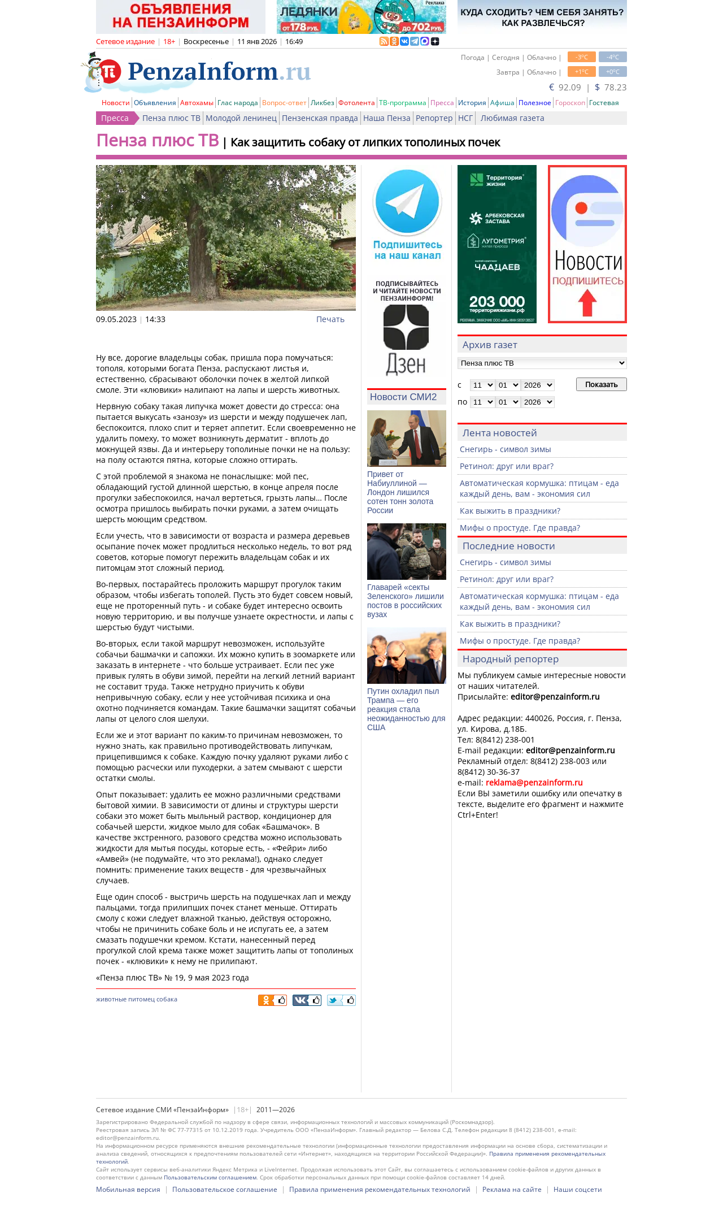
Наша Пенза (387, 117)
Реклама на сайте (512, 1189)
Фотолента (356, 102)
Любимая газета (513, 117)
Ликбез (322, 102)
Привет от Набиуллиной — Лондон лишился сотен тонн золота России (400, 492)
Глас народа (237, 102)
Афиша (502, 102)
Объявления (155, 102)
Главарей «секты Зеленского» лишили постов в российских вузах (405, 601)
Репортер (434, 117)
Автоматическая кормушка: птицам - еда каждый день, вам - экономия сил (539, 488)
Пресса (442, 102)
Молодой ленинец (241, 117)
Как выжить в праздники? (510, 510)
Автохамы (197, 102)
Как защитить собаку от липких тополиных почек (365, 142)
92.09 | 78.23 (588, 87)
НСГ (465, 117)
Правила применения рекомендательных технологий (380, 1189)
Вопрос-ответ (284, 102)
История (472, 102)
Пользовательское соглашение (224, 1189)
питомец (141, 999)
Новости (116, 102)
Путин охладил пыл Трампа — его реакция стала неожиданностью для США (406, 709)
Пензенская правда (320, 117)
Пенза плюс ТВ (171, 117)
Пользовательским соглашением (210, 1177)
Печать (330, 319)
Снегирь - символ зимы (505, 449)
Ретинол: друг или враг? (507, 466)
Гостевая (604, 102)
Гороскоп (570, 102)
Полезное (535, 102)
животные (111, 999)
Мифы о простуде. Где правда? (520, 527)
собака (166, 999)
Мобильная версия (128, 1189)
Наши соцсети (578, 1189)
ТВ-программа (402, 102)
